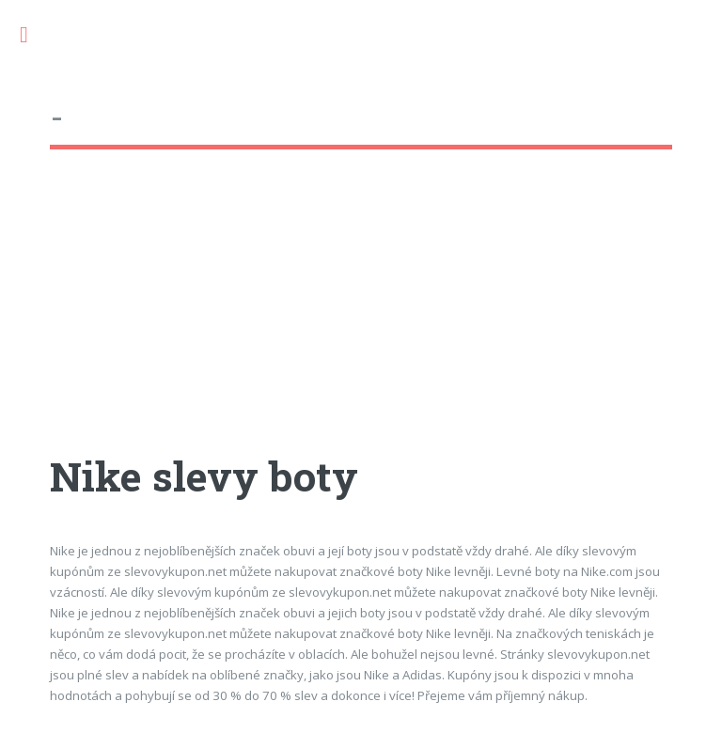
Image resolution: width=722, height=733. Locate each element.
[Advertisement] (360, 318)
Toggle (34, 35)
